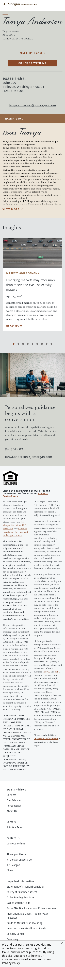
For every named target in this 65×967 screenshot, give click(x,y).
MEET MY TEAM (31, 52)
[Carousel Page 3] (23, 344)
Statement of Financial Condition (25, 845)
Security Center (15, 892)
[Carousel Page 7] (42, 344)
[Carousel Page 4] (28, 344)
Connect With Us (16, 802)
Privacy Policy (11, 963)
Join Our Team (15, 786)
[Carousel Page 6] (37, 344)
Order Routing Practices (20, 856)
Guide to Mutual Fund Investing (24, 882)
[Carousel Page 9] (51, 344)
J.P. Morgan (13, 824)
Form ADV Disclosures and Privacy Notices (31, 867)
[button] (61, 943)
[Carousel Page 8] (46, 344)
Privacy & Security (16, 934)
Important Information (46, 697)
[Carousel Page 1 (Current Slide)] (13, 344)
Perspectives (14, 764)
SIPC (57, 630)
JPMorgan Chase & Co (19, 818)
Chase (10, 829)
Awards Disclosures (18, 903)
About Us (12, 770)
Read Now (14, 325)
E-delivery (12, 898)
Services (12, 754)
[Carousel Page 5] (32, 344)
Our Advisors (14, 759)
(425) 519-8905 (15, 408)
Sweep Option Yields (18, 861)
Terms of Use (40, 934)
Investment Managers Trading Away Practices (27, 874)
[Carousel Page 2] (18, 344)
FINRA (46, 630)
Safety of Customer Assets (22, 851)
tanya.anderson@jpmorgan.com (32, 105)
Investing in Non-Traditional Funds (26, 887)
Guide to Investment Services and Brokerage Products (15, 491)
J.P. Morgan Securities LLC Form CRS (14, 484)
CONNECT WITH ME (32, 63)
